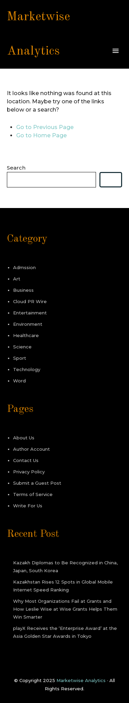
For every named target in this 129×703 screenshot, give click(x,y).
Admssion (24, 267)
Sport (19, 358)
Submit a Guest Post (37, 483)
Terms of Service (33, 494)
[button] (115, 51)
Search (16, 167)
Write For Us (27, 505)
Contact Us (26, 460)
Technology (26, 369)
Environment (27, 324)
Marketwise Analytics (81, 680)
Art (16, 278)
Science (22, 346)
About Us (23, 437)
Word (19, 380)
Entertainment (30, 312)
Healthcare (26, 335)
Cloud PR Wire (30, 301)
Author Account (31, 449)
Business (23, 290)
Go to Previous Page (45, 127)
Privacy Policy (29, 471)
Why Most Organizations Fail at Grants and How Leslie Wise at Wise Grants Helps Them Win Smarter (65, 609)
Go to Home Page (41, 135)
